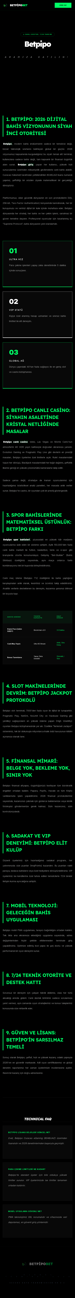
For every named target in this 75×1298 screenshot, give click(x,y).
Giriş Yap (63, 5)
